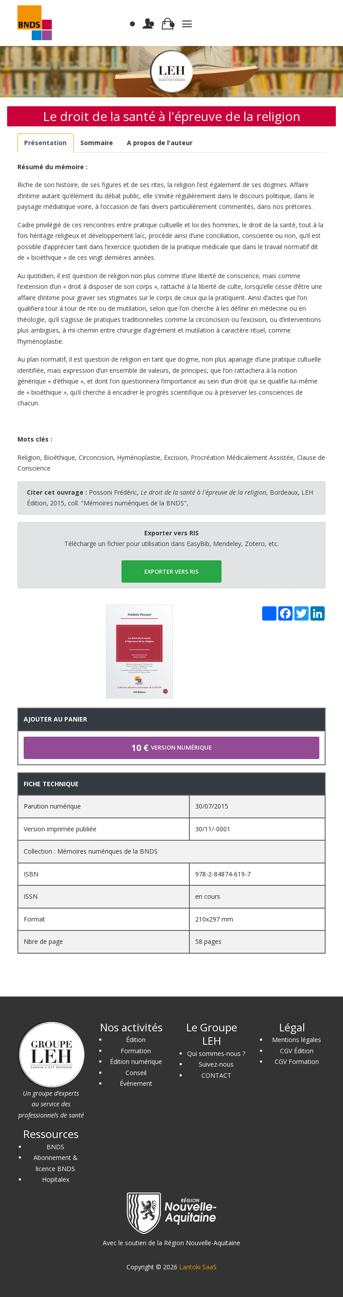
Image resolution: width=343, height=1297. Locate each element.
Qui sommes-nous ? (216, 1053)
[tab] (45, 143)
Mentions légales (296, 1039)
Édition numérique (136, 1061)
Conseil (135, 1072)
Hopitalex (55, 1179)
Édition (136, 1039)
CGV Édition (297, 1051)
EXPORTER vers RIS (171, 571)
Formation (136, 1051)
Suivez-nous (216, 1064)
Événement (136, 1083)
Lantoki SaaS (198, 1267)
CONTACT (216, 1075)
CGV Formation (297, 1061)
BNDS (55, 1147)
